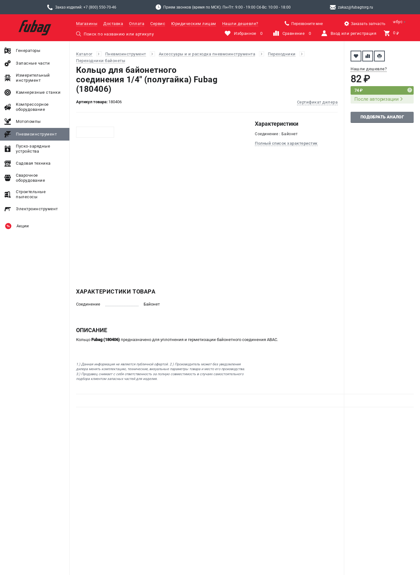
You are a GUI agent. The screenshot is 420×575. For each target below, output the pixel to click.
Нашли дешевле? (240, 23)
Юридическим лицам (193, 23)
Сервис (157, 23)
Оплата (136, 23)
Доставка (113, 23)
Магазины (86, 23)
